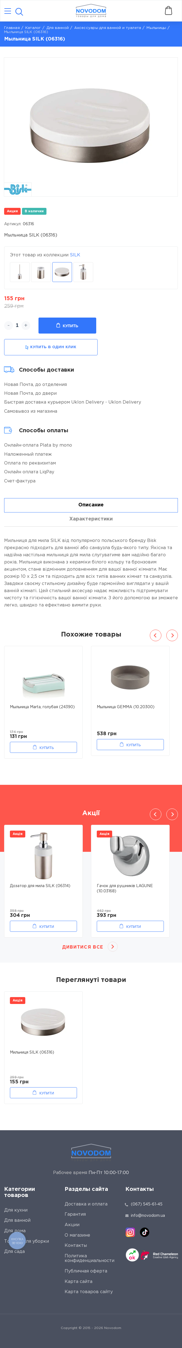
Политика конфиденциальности (89, 1258)
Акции (72, 1225)
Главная (12, 27)
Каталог (33, 27)
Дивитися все (82, 947)
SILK (75, 255)
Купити (46, 927)
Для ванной (57, 27)
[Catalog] (7, 11)
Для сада (14, 1252)
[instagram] (130, 1232)
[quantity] (17, 325)
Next (172, 635)
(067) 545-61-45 (146, 1204)
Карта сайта (78, 1282)
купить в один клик (50, 347)
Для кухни (15, 1210)
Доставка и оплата (86, 1204)
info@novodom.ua (145, 1215)
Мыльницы (156, 27)
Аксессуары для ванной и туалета (107, 27)
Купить (67, 325)
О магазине (77, 1235)
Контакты (76, 1246)
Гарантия (75, 1214)
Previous (155, 635)
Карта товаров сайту (89, 1292)
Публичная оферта (86, 1271)
